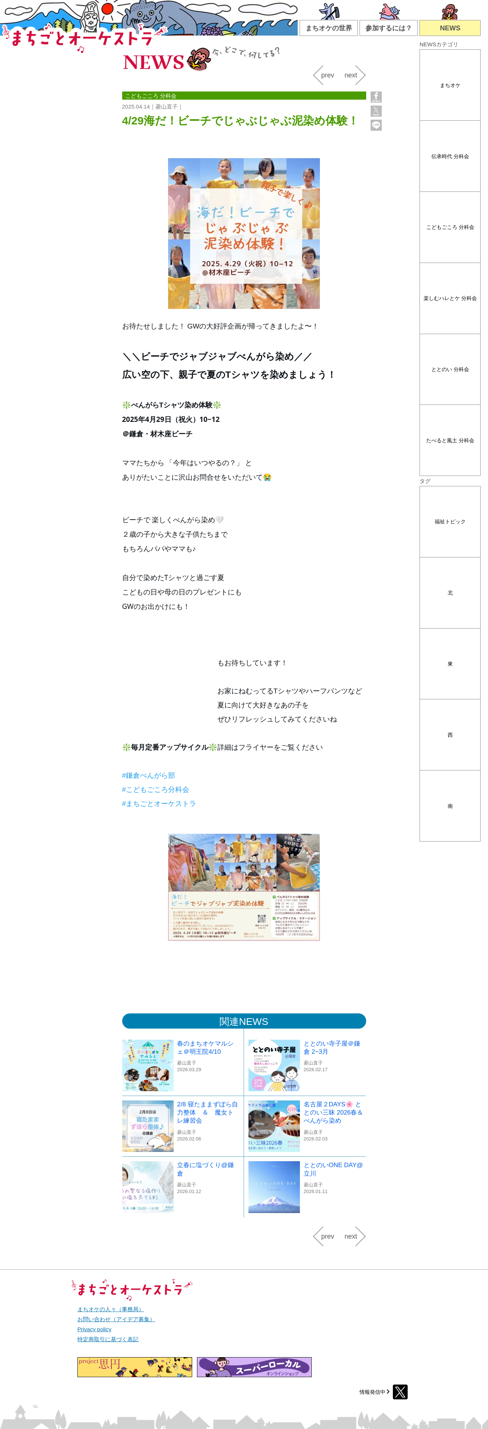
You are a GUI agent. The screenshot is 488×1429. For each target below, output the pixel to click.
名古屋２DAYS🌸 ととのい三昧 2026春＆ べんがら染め (334, 1112)
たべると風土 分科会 (450, 440)
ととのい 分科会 (450, 369)
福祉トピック (450, 521)
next (350, 75)
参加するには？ (388, 28)
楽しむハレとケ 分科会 (450, 298)
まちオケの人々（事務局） (110, 1309)
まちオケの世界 (328, 28)
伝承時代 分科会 (450, 156)
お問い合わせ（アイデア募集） (116, 1319)
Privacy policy (94, 1329)
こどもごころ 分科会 (450, 227)
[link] (149, 775)
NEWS (450, 28)
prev (327, 75)
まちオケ (450, 85)
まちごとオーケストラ (85, 37)
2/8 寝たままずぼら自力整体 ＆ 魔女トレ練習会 (207, 1112)
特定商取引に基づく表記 (107, 1339)
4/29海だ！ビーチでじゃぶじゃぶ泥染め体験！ (240, 120)
